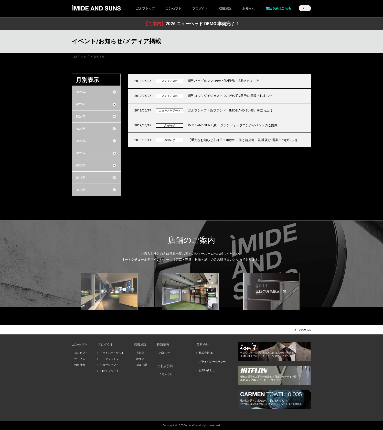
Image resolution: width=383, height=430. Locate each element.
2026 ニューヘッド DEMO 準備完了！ (192, 23)
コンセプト (81, 352)
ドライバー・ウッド (112, 352)
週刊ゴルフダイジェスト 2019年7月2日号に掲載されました (230, 96)
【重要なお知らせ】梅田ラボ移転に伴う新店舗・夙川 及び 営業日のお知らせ (242, 140)
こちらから (166, 374)
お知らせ (248, 8)
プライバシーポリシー (212, 361)
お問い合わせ (207, 370)
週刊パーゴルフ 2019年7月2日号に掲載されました (224, 81)
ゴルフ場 (141, 364)
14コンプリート (109, 371)
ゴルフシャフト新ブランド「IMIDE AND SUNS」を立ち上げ (230, 110)
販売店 (140, 359)
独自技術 (79, 364)
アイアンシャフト (110, 359)
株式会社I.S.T (207, 352)
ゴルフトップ (145, 8)
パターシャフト (109, 364)
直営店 (140, 352)
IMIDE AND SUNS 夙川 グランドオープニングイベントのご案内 (232, 125)
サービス (79, 359)
